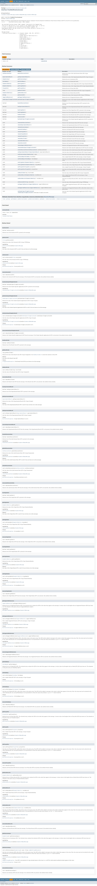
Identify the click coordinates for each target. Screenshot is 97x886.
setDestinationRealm (61, 199)
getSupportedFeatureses (24, 97)
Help (28, 1)
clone (3, 199)
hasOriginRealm (21, 112)
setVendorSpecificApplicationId (26, 191)
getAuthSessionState (23, 73)
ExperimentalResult (7, 76)
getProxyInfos (21, 88)
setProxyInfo (21, 166)
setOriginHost (21, 162)
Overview (2, 1)
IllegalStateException (8, 361)
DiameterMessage (11, 14)
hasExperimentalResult (23, 106)
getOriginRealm (21, 85)
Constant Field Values (7, 216)
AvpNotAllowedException (35, 850)
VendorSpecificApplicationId (10, 99)
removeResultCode (22, 138)
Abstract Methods (25, 69)
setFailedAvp (21, 156)
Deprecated (21, 1)
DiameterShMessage (31, 14)
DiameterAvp (6, 79)
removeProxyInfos (22, 136)
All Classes (2, 3)
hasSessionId (21, 116)
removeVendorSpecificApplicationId (26, 147)
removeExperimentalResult (24, 124)
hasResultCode (21, 114)
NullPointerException (7, 266)
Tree (17, 1)
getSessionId (21, 94)
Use (14, 1)
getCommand (13, 199)
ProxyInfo (5, 88)
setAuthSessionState (23, 149)
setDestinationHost (50, 199)
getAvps (8, 199)
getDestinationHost (22, 199)
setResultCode (21, 172)
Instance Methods (14, 69)
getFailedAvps (21, 81)
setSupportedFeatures (23, 184)
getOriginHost (21, 83)
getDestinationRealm (33, 199)
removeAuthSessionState (24, 122)
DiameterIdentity (7, 83)
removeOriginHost (22, 131)
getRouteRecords (22, 92)
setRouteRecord (21, 174)
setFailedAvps (21, 158)
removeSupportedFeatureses (24, 145)
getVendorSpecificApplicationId (26, 99)
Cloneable (3, 14)
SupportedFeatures (7, 97)
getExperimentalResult (23, 76)
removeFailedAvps (22, 129)
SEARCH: (82, 3)
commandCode (44, 61)
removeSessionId (22, 143)
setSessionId (21, 181)
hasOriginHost (21, 110)
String (4, 94)
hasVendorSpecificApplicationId (26, 119)
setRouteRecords (22, 178)
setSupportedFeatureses (24, 187)
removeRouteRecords (22, 140)
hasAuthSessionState (23, 103)
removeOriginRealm (22, 133)
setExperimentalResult (23, 152)
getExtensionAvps (22, 79)
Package (7, 1)
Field (9, 5)
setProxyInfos (21, 169)
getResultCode (21, 90)
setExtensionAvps (22, 154)
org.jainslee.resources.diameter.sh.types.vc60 (16, 8)
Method (17, 5)
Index (25, 1)
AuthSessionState (7, 73)
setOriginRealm (21, 164)
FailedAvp (5, 81)
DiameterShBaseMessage (21, 14)
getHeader (42, 199)
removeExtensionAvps (23, 127)
